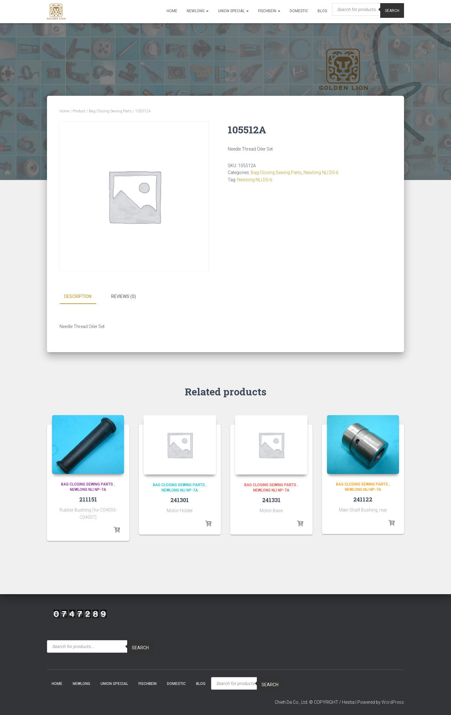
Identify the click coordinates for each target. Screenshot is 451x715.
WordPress (392, 702)
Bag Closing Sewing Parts (110, 111)
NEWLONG (198, 11)
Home (172, 11)
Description (77, 296)
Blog (322, 11)
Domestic (299, 11)
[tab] (83, 297)
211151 (88, 499)
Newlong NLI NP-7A (88, 489)
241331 (271, 499)
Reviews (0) (123, 296)
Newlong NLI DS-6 (321, 172)
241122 (362, 499)
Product (79, 111)
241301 (179, 499)
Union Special (233, 11)
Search (140, 647)
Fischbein (269, 11)
